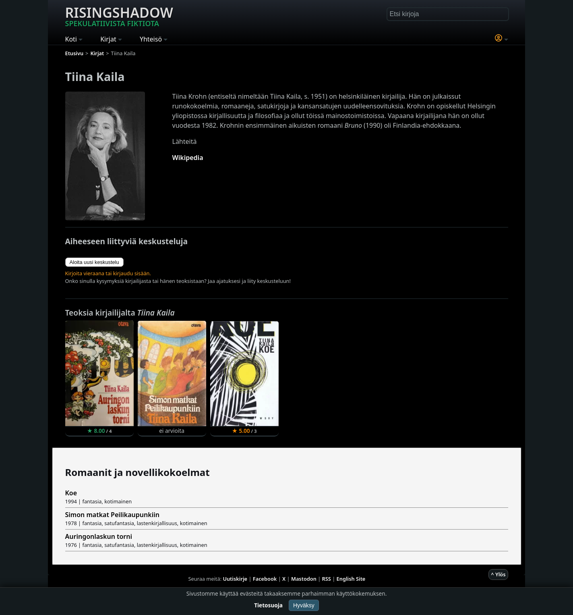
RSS (326, 578)
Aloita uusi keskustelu (94, 262)
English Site (351, 578)
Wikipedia (187, 157)
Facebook (265, 578)
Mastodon (303, 578)
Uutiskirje (235, 578)
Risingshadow (119, 15)
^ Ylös (498, 574)
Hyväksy (303, 605)
